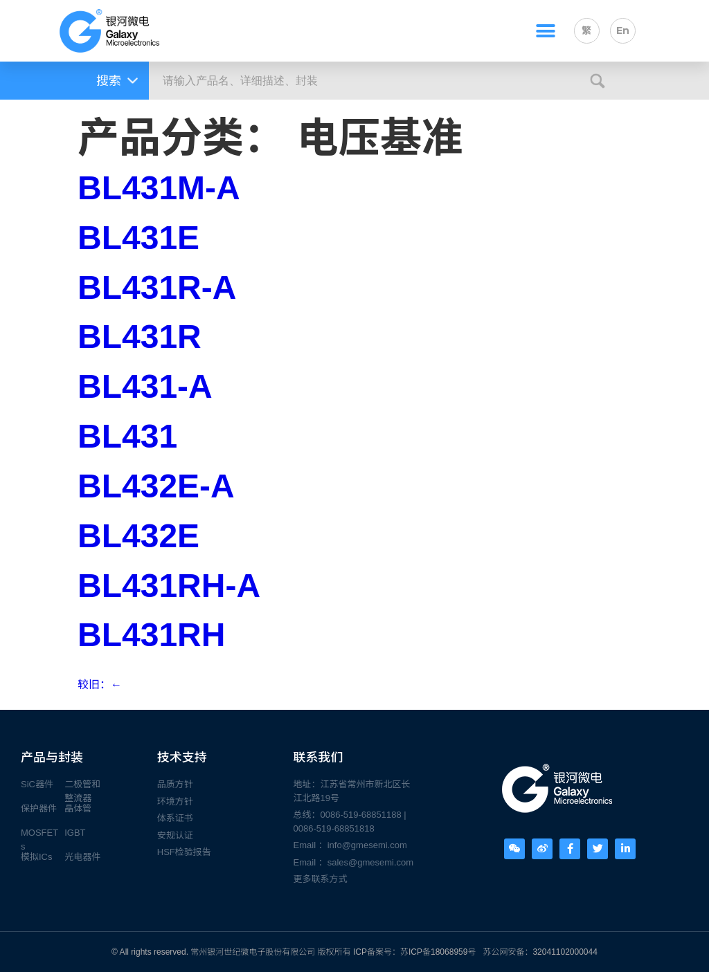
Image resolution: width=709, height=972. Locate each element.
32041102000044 (564, 952)
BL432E (138, 535)
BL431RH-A (169, 585)
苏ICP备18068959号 (438, 952)
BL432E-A (156, 486)
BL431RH (151, 634)
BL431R (139, 336)
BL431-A (145, 386)
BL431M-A (159, 187)
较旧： (100, 684)
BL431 (127, 436)
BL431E (138, 237)
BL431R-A (157, 287)
